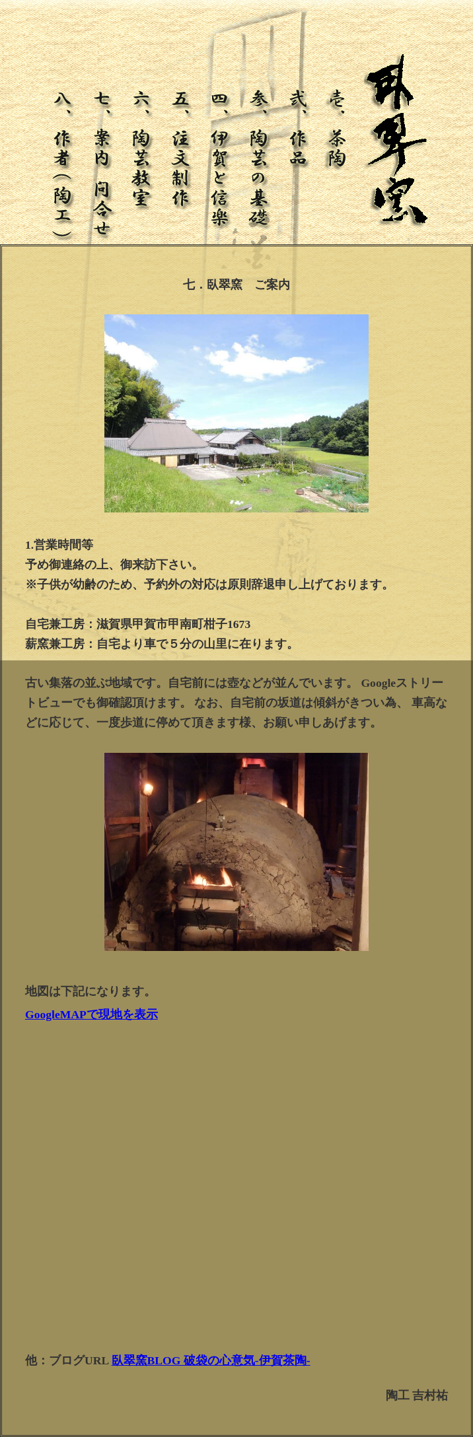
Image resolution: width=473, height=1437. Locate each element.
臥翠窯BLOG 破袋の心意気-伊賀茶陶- (211, 1360)
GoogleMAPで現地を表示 (91, 1014)
